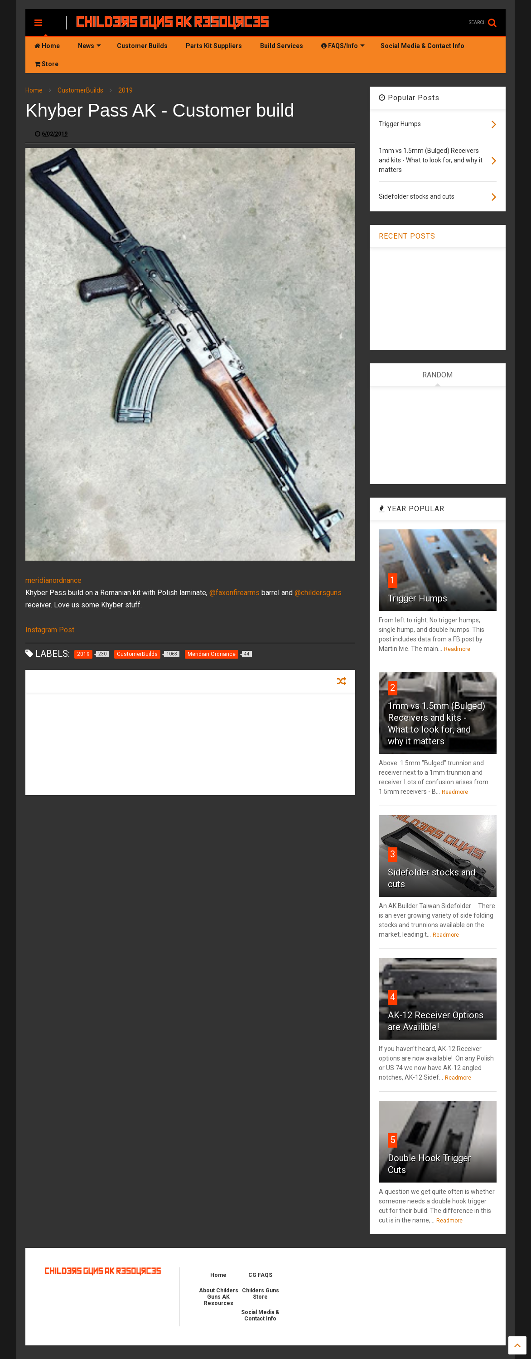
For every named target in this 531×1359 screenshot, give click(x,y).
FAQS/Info (343, 45)
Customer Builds (142, 45)
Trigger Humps (417, 598)
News (89, 45)
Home (47, 45)
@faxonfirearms (234, 592)
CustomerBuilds (80, 90)
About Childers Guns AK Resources (218, 1296)
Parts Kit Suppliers (214, 45)
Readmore (457, 649)
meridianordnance (53, 580)
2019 (125, 90)
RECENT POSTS (407, 236)
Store (46, 64)
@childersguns (318, 592)
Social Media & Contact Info (422, 45)
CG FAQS (260, 1275)
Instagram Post (49, 630)
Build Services (281, 45)
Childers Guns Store (260, 1293)
